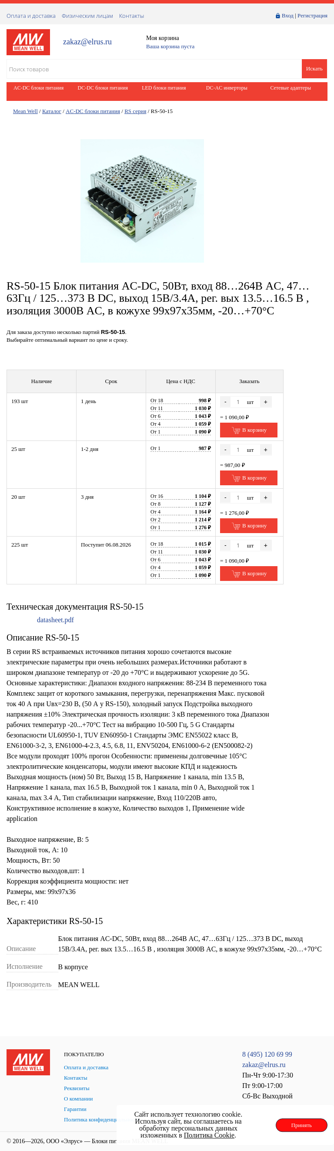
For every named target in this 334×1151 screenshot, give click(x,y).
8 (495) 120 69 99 (267, 1054)
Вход (288, 15)
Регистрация (312, 15)
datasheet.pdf (55, 620)
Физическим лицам (87, 16)
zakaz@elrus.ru (87, 42)
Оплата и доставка (31, 16)
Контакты (131, 16)
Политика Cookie (209, 1135)
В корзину (249, 430)
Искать (314, 68)
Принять (301, 1125)
